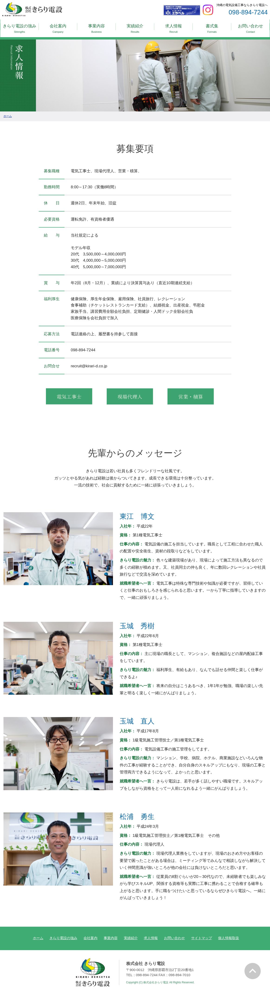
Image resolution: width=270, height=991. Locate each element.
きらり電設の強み (19, 27)
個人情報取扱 (228, 933)
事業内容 (96, 27)
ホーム (38, 933)
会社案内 (58, 27)
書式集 (212, 27)
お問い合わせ (250, 27)
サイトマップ (201, 933)
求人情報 (173, 27)
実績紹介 (135, 27)
